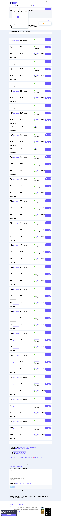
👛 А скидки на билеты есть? (37, 457)
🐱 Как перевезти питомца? (14, 457)
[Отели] (22, 5)
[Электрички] (27, 5)
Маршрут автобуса (13, 42)
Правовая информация (17, 511)
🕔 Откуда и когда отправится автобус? (26, 457)
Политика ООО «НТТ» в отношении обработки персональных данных (23, 510)
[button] (26, 11)
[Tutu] (13, 3)
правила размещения (28, 483)
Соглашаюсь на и (20, 483)
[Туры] (31, 5)
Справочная (16, 504)
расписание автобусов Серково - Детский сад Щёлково (27, 447)
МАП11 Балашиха (36, 38)
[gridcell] (36, 15)
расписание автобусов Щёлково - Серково (22, 448)
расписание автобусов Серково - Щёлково (22, 449)
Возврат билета (12, 504)
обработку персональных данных (19, 483)
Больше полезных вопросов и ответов (16, 466)
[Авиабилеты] (12, 5)
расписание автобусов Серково (20, 453)
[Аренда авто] (35, 5)
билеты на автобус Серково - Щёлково (19, 452)
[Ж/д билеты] (17, 5)
